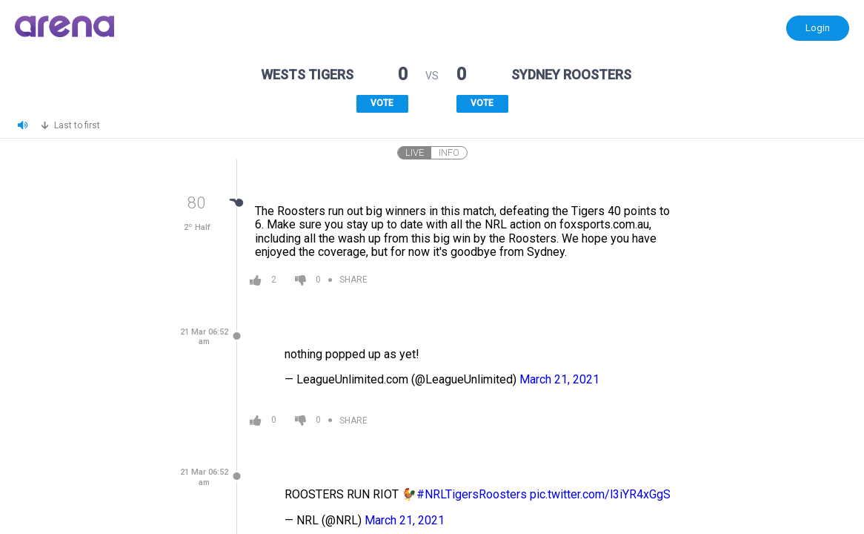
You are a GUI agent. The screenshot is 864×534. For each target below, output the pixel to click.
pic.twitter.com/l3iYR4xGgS (600, 494)
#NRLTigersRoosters (471, 494)
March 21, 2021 (559, 379)
